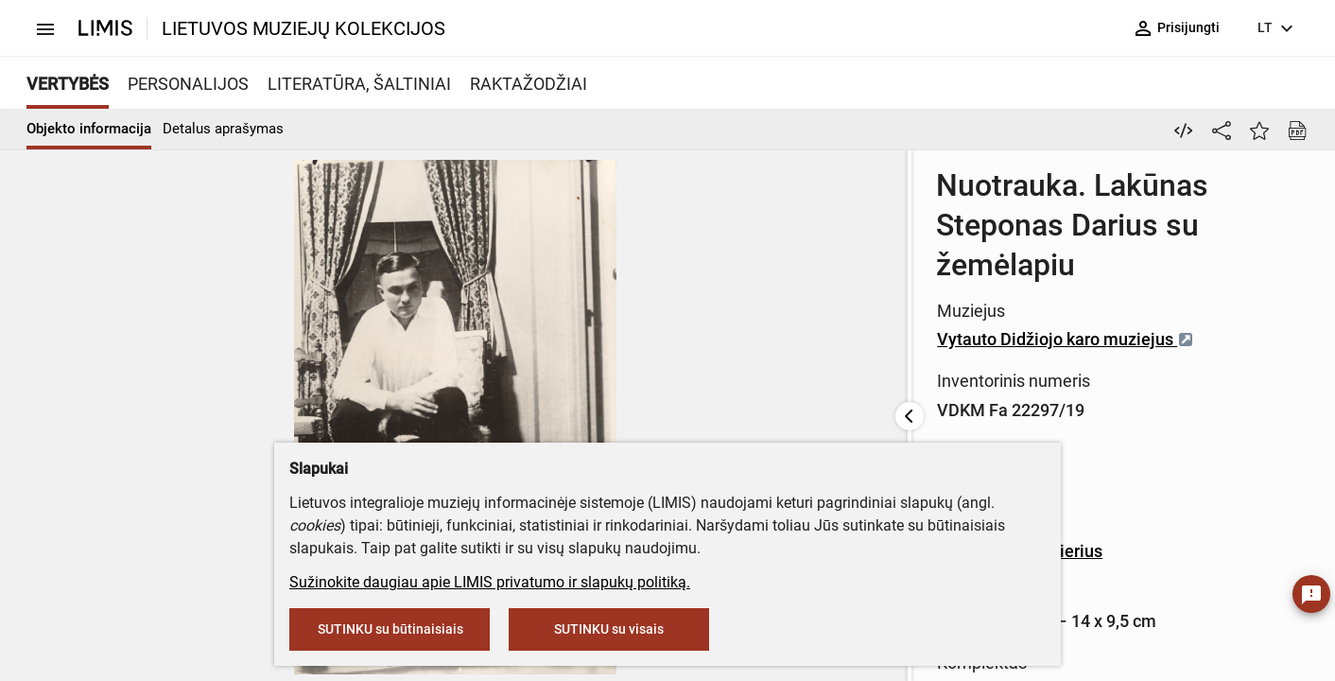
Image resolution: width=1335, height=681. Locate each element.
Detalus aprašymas (223, 128)
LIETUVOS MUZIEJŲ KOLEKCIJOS (303, 28)
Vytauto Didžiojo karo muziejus (608, 260)
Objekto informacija (88, 128)
